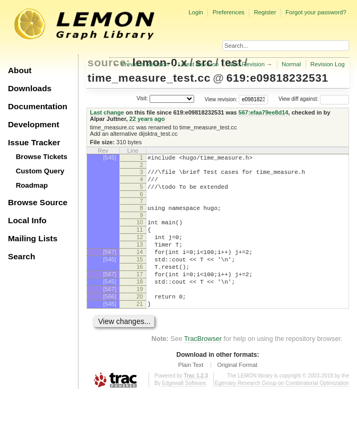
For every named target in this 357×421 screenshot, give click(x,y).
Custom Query (40, 171)
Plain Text (191, 392)
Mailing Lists (32, 238)
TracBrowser (203, 366)
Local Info (27, 220)
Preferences (229, 12)
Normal (291, 64)
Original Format (237, 392)
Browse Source (37, 202)
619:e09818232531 (277, 78)
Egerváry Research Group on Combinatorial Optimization (282, 410)
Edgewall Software (184, 410)
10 (139, 230)
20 (139, 320)
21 (139, 329)
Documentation (37, 106)
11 (139, 239)
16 (139, 284)
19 (139, 311)
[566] (109, 320)
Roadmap (32, 185)
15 (139, 275)
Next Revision (246, 64)
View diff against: (313, 99)
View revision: (221, 99)
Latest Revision (198, 64)
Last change (107, 112)
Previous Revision (145, 64)
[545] (109, 157)
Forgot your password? (315, 12)
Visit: (142, 98)
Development (33, 124)
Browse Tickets (41, 157)
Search (21, 256)
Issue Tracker (34, 142)
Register (265, 12)
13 (139, 257)
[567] (109, 266)
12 (139, 248)
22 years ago (147, 119)
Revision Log (327, 64)
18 (139, 302)
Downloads (29, 88)
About (19, 70)
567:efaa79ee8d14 (264, 112)
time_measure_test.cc (149, 78)
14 (139, 266)
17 (139, 293)
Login (195, 12)
